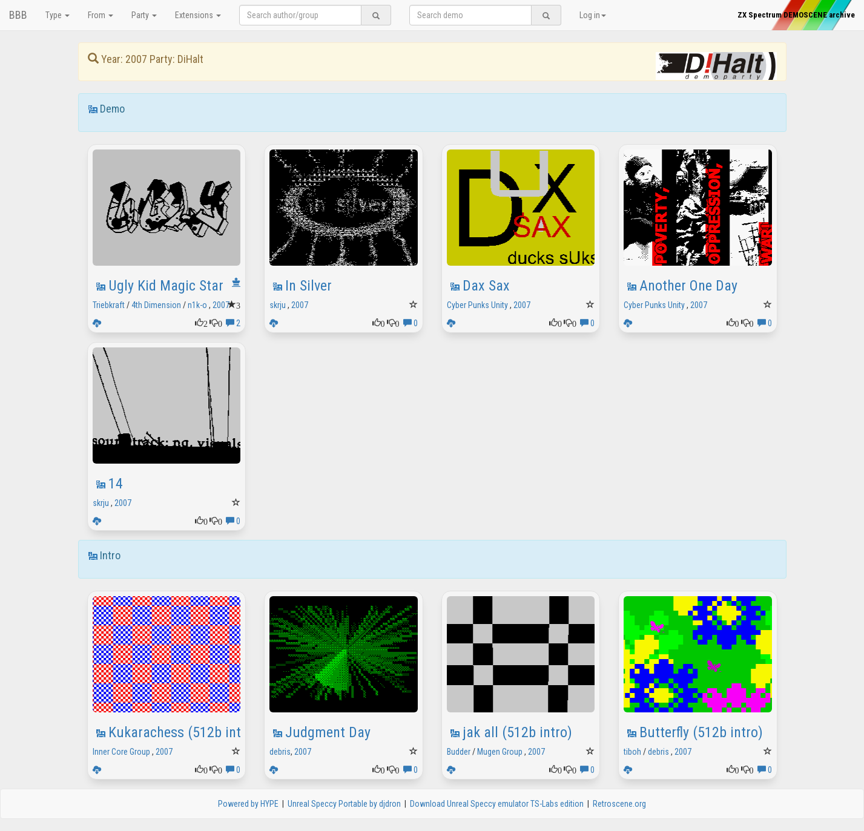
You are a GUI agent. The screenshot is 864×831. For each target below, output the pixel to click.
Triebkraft (109, 305)
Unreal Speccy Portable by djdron (344, 804)
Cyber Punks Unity (477, 305)
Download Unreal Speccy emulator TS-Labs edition (497, 804)
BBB (18, 14)
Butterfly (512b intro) (701, 732)
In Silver (308, 285)
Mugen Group (500, 752)
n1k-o (197, 305)
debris (280, 752)
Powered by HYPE (248, 804)
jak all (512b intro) (517, 732)
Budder (458, 752)
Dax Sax (486, 285)
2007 (221, 305)
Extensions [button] (198, 15)
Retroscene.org (619, 804)
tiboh (632, 752)
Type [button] (57, 15)
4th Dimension (156, 305)
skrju (277, 305)
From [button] (100, 15)
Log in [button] (592, 15)
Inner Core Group (121, 752)
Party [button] (144, 15)
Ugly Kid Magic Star (165, 285)
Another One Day (688, 285)
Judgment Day (328, 732)
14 (115, 483)
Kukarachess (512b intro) (183, 732)
